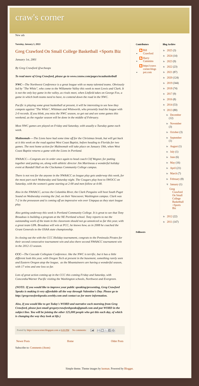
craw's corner (39, 17)
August (174, 146)
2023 (170, 61)
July (172, 151)
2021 (170, 72)
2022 (170, 66)
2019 (170, 83)
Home (70, 341)
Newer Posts (23, 341)
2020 (170, 77)
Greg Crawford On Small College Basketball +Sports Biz (68, 51)
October (174, 132)
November (175, 123)
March (174, 173)
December (175, 114)
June (173, 157)
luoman (105, 368)
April (173, 168)
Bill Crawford (148, 52)
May (173, 162)
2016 (170, 99)
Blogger (128, 368)
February (175, 179)
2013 (170, 110)
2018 (170, 88)
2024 (170, 55)
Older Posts (117, 341)
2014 (170, 104)
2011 (170, 221)
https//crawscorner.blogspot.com (149, 69)
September (176, 137)
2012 (170, 216)
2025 (170, 50)
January (174, 184)
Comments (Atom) (40, 347)
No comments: (79, 330)
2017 (170, 93)
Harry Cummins (148, 60)
